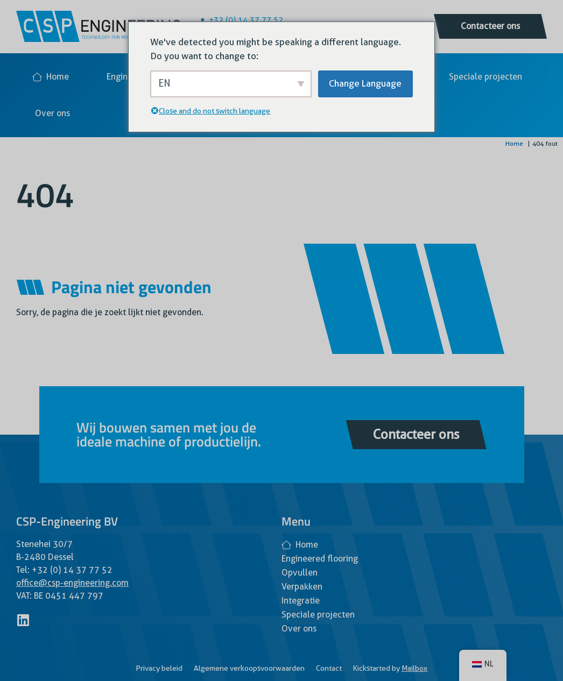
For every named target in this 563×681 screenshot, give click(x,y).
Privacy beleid (159, 668)
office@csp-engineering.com (72, 583)
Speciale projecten (485, 77)
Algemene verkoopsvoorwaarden (249, 668)
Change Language (365, 83)
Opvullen (300, 573)
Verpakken (302, 586)
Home (50, 77)
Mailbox (414, 668)
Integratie (301, 600)
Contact (329, 668)
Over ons (52, 113)
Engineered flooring (320, 559)
